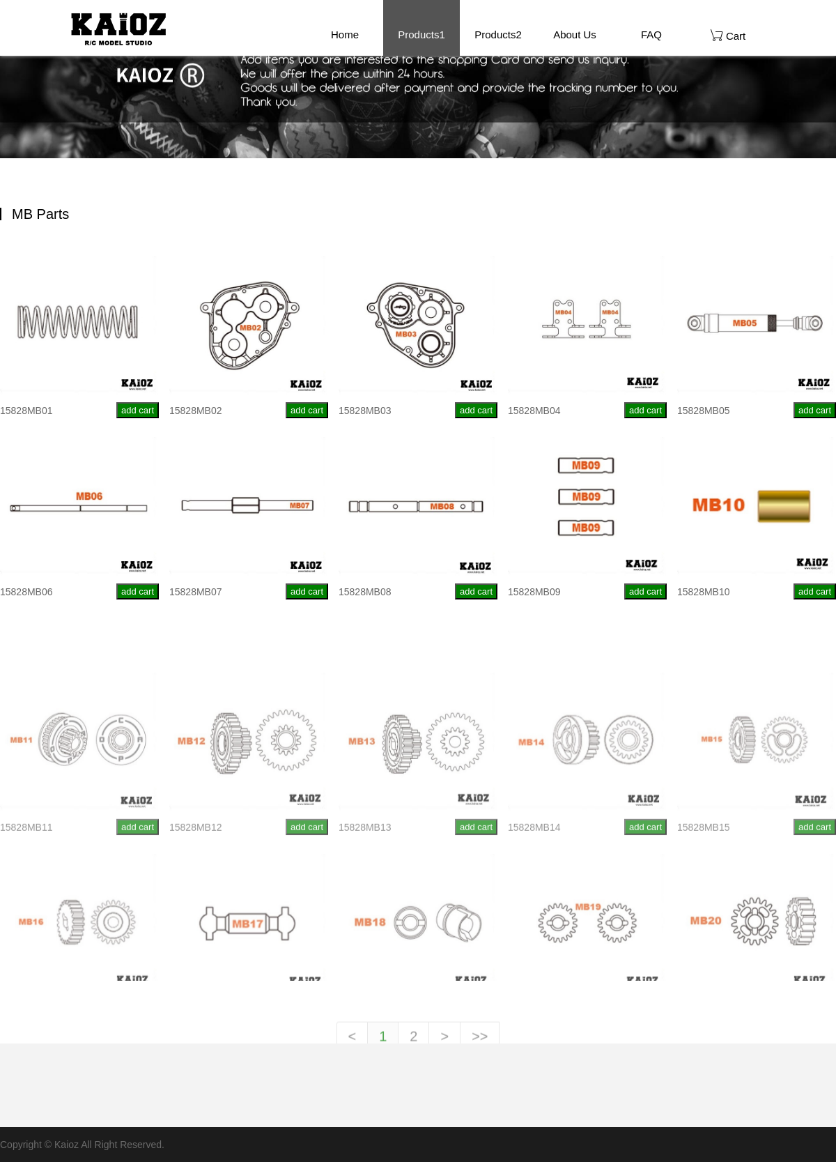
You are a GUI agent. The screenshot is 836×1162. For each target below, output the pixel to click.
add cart (137, 411)
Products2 (498, 34)
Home (345, 34)
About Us (574, 34)
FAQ (651, 34)
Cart (728, 35)
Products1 (421, 34)
